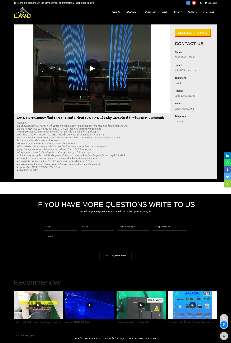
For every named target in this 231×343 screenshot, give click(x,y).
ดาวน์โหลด (208, 12)
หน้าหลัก (116, 12)
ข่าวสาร (177, 12)
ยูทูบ (32, 335)
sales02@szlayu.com (186, 70)
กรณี (164, 12)
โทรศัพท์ (24, 335)
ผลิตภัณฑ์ (132, 12)
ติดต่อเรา (192, 12)
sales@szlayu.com (185, 108)
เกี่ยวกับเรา (150, 12)
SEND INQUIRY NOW (192, 32)
